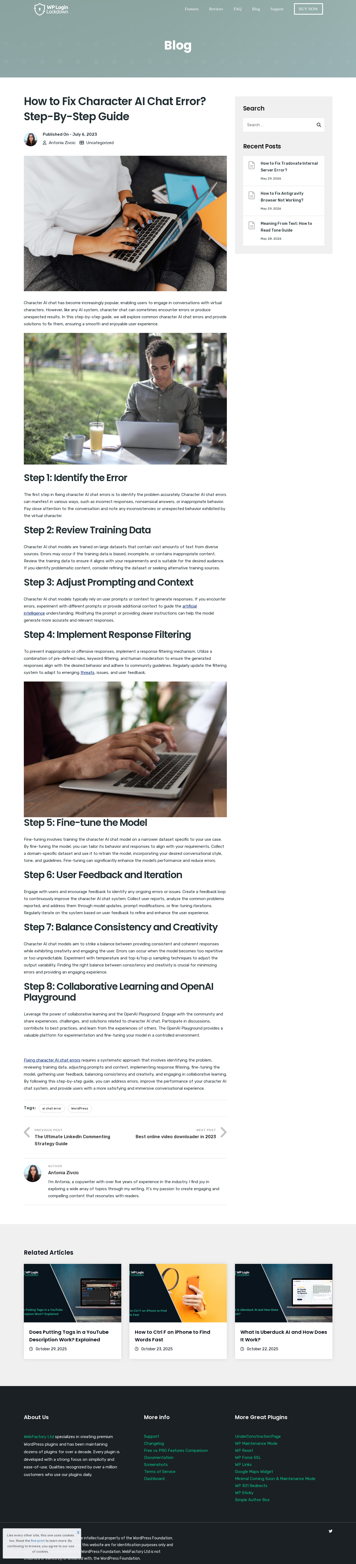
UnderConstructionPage (258, 1436)
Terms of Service (159, 1471)
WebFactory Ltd (39, 1436)
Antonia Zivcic (62, 142)
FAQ (237, 9)
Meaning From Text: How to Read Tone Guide (286, 227)
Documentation (159, 1457)
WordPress (79, 1108)
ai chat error (51, 1108)
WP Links (243, 1464)
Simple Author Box (252, 1499)
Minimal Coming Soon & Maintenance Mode (275, 1478)
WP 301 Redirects (251, 1485)
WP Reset (244, 1450)
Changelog (154, 1443)
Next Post (170, 1134)
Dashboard (154, 1478)
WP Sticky (244, 1492)
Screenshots (156, 1464)
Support (276, 9)
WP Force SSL (248, 1457)
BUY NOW (308, 9)
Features (192, 9)
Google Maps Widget (254, 1471)
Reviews (216, 9)
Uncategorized (100, 142)
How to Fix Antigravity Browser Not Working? (282, 197)
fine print (38, 1541)
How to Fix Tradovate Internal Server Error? (289, 167)
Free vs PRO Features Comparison (176, 1450)
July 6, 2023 (84, 134)
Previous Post (80, 1137)
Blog (256, 9)
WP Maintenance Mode (256, 1443)
